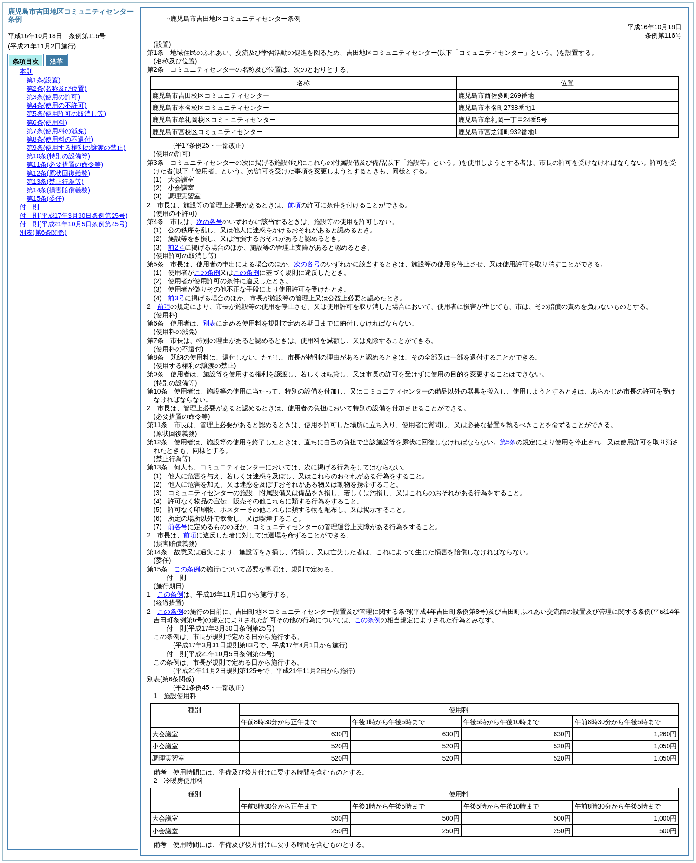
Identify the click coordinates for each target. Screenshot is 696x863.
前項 (294, 205)
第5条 (508, 442)
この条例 (207, 272)
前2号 (176, 247)
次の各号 (209, 221)
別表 (209, 323)
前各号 (177, 526)
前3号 (176, 298)
